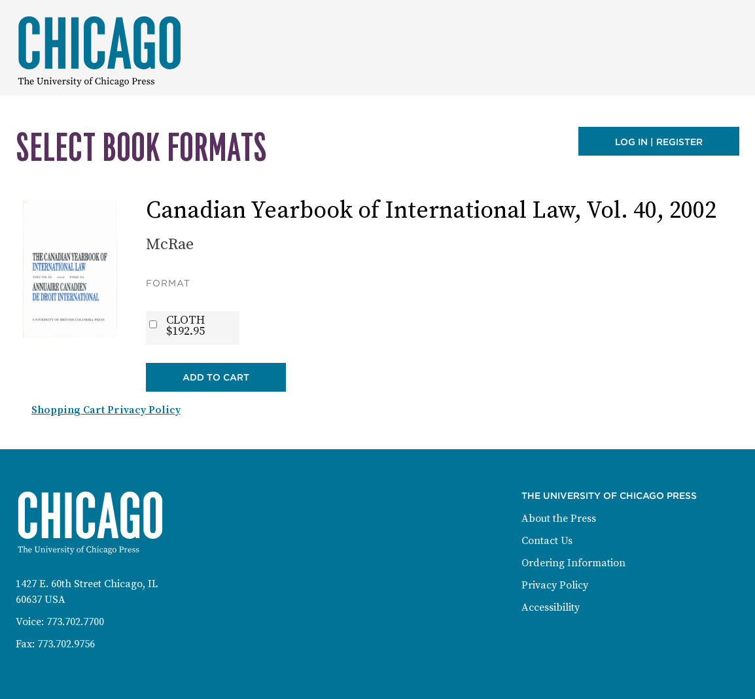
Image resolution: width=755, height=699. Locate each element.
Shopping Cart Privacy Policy (106, 410)
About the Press (558, 518)
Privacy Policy (554, 585)
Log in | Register (659, 142)
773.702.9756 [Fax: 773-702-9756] (66, 644)
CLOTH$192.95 (185, 326)
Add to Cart (216, 377)
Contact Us (546, 540)
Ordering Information (573, 563)
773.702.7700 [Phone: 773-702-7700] (75, 621)
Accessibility (550, 607)
